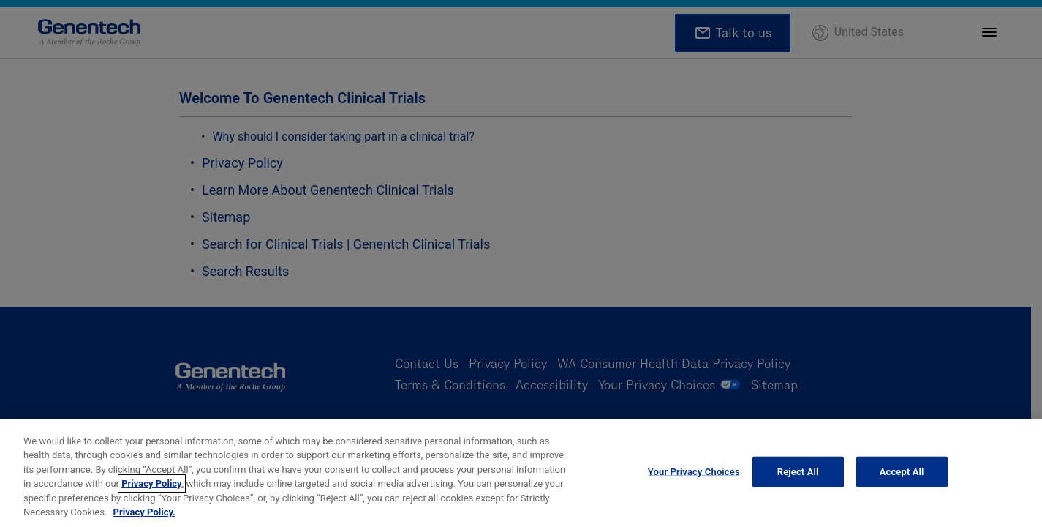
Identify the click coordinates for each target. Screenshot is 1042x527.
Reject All (798, 475)
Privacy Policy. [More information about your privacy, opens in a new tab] (144, 515)
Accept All (902, 475)
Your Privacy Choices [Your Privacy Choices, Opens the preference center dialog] (694, 475)
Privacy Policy (151, 487)
